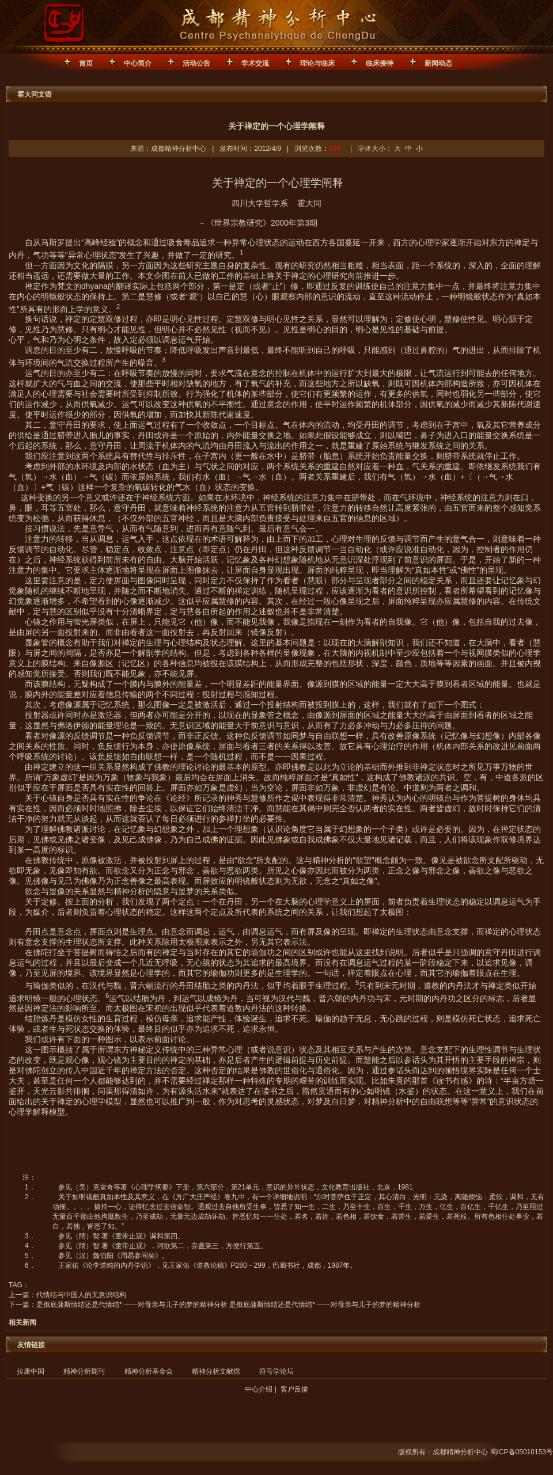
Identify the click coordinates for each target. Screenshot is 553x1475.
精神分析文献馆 (216, 1371)
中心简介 (137, 63)
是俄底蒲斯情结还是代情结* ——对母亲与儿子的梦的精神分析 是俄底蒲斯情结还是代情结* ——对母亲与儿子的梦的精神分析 (228, 1305)
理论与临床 (317, 63)
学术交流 (255, 63)
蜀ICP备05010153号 (521, 1452)
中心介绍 (258, 1389)
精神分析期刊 (84, 1371)
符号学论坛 (276, 1371)
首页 (86, 63)
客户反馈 (294, 1389)
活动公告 (196, 63)
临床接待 (379, 63)
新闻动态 (438, 63)
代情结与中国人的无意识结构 (81, 1295)
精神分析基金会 (148, 1371)
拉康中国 (30, 1371)
